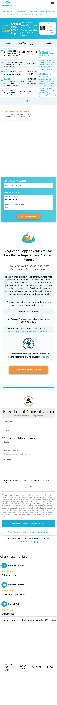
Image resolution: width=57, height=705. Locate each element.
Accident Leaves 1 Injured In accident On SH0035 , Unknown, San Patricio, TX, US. (47, 63)
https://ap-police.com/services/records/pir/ (28, 331)
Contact (36, 667)
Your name (8, 422)
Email (6, 442)
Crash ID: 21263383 (7, 71)
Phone (7, 431)
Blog (50, 667)
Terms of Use (8, 667)
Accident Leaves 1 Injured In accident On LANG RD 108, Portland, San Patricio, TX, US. (47, 82)
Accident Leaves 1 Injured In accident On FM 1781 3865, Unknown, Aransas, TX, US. (47, 92)
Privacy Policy (22, 667)
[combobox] (28, 454)
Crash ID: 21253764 (7, 80)
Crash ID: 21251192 (7, 89)
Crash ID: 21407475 (7, 61)
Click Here (44, 356)
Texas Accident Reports (22, 11)
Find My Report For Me (28, 369)
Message (7, 460)
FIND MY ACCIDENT (28, 216)
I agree (30, 487)
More (28, 101)
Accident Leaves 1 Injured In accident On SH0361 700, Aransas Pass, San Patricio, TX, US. (47, 53)
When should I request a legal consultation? (28, 532)
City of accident (11, 451)
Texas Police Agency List (44, 11)
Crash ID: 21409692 (7, 50)
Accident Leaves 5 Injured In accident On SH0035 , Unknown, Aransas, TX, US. (47, 73)
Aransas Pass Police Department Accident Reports (29, 14)
